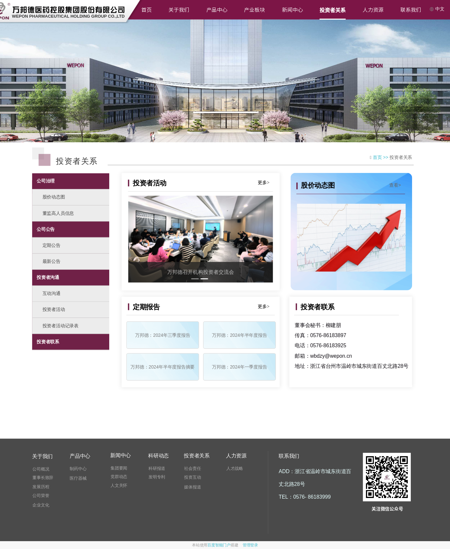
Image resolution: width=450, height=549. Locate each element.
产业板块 (254, 9)
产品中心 (216, 9)
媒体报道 (192, 487)
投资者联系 (48, 341)
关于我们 (178, 9)
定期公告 (52, 245)
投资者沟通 (48, 277)
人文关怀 (119, 485)
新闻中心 (292, 9)
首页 (146, 9)
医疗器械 (78, 478)
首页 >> (381, 157)
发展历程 (40, 486)
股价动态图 (54, 197)
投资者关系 (333, 10)
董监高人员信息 (58, 213)
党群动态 (119, 476)
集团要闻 (119, 468)
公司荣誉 (40, 495)
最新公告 (52, 261)
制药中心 (78, 468)
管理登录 (250, 545)
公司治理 (46, 180)
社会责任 (192, 468)
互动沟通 (52, 293)
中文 (436, 8)
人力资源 (373, 9)
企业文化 (40, 505)
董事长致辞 (42, 477)
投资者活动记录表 (60, 325)
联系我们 (410, 9)
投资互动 (192, 477)
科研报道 (156, 468)
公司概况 (40, 469)
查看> (395, 185)
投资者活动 (54, 309)
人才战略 (234, 468)
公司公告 (46, 229)
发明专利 (156, 477)
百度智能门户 (219, 545)
